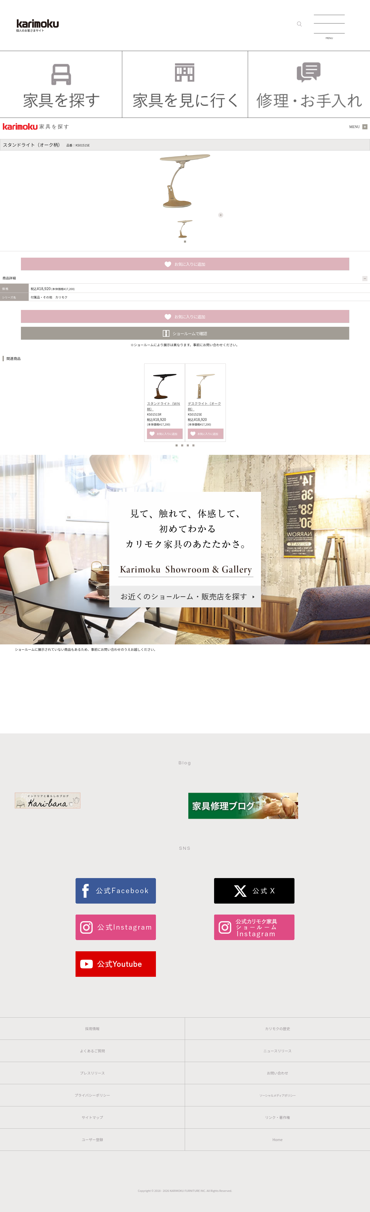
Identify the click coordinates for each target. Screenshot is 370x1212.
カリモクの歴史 (277, 1028)
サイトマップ (92, 1117)
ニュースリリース (277, 1050)
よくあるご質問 (92, 1050)
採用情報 (92, 1028)
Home (277, 1139)
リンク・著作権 (277, 1117)
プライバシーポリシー (92, 1095)
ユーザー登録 (92, 1139)
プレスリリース (92, 1073)
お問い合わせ (277, 1073)
